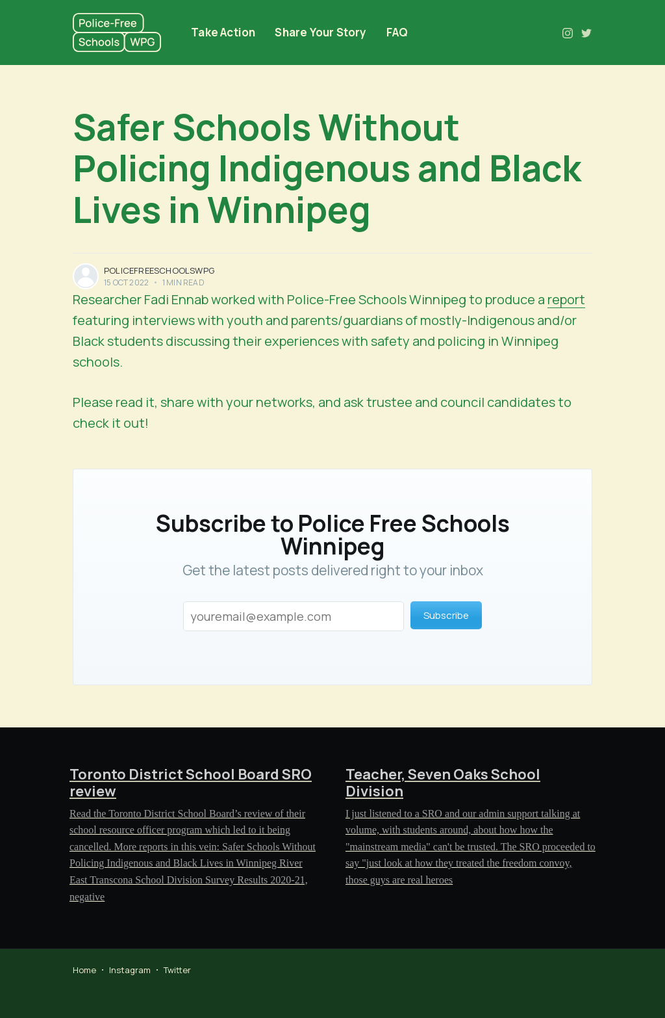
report (566, 299)
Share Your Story (320, 32)
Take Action (223, 32)
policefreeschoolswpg (159, 270)
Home (84, 970)
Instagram (130, 970)
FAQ (397, 32)
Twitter (177, 970)
